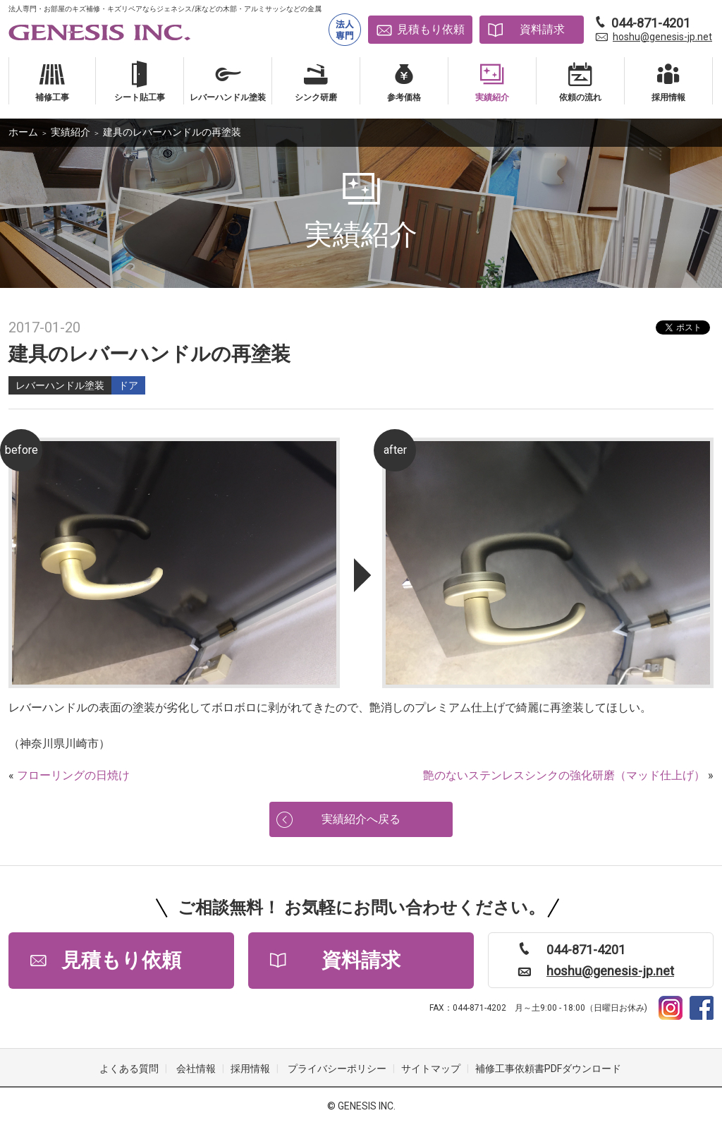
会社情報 (196, 1068)
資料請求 (542, 29)
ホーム (23, 132)
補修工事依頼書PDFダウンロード (548, 1068)
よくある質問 (129, 1068)
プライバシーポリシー (337, 1068)
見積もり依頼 (431, 29)
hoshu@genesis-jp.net (662, 36)
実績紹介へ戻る (361, 819)
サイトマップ (430, 1068)
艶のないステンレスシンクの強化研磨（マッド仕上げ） (564, 775)
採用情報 (250, 1068)
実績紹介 (70, 132)
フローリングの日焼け (73, 775)
